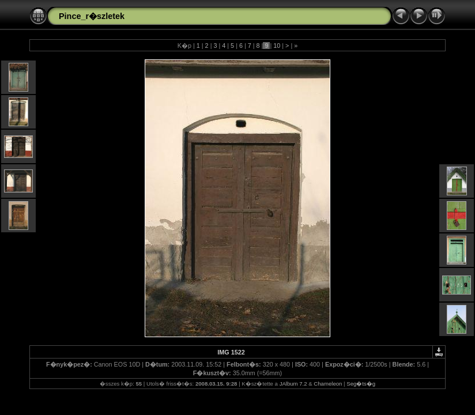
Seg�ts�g (360, 383)
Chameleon (328, 383)
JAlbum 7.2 (293, 383)
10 (277, 45)
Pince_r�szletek (92, 16)
